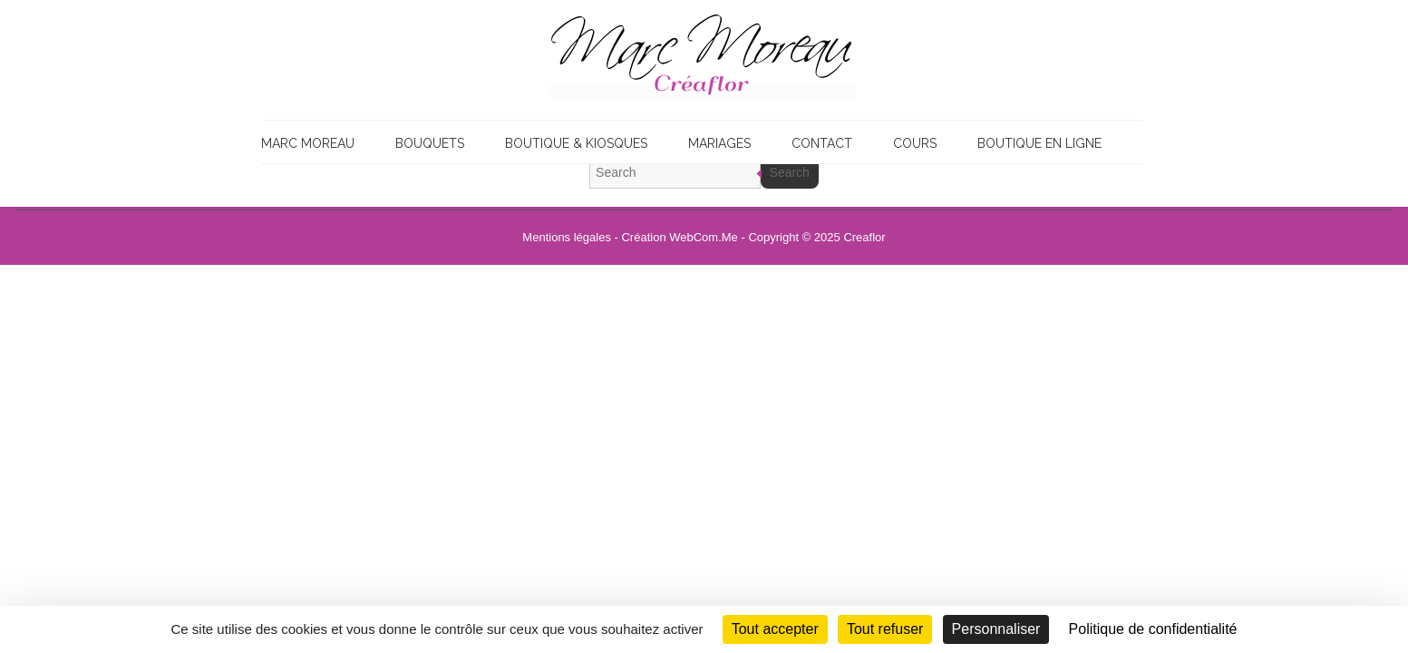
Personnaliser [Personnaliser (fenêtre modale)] (996, 629)
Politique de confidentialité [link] (1153, 629)
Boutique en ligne (1039, 143)
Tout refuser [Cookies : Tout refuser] (885, 629)
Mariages (719, 143)
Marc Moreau (307, 143)
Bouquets (429, 143)
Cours (915, 143)
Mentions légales (566, 237)
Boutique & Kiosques (576, 143)
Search (790, 172)
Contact (821, 143)
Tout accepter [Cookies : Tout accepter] (775, 629)
